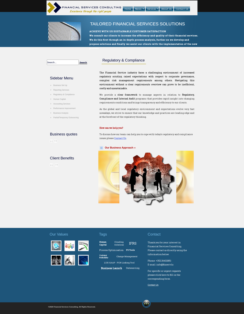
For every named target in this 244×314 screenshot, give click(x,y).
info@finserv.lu (164, 264)
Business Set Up (60, 85)
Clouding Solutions (119, 243)
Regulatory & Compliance (64, 94)
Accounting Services (61, 104)
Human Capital (59, 99)
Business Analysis (60, 113)
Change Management (126, 256)
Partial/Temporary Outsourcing (66, 117)
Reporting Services (61, 90)
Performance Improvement (64, 108)
